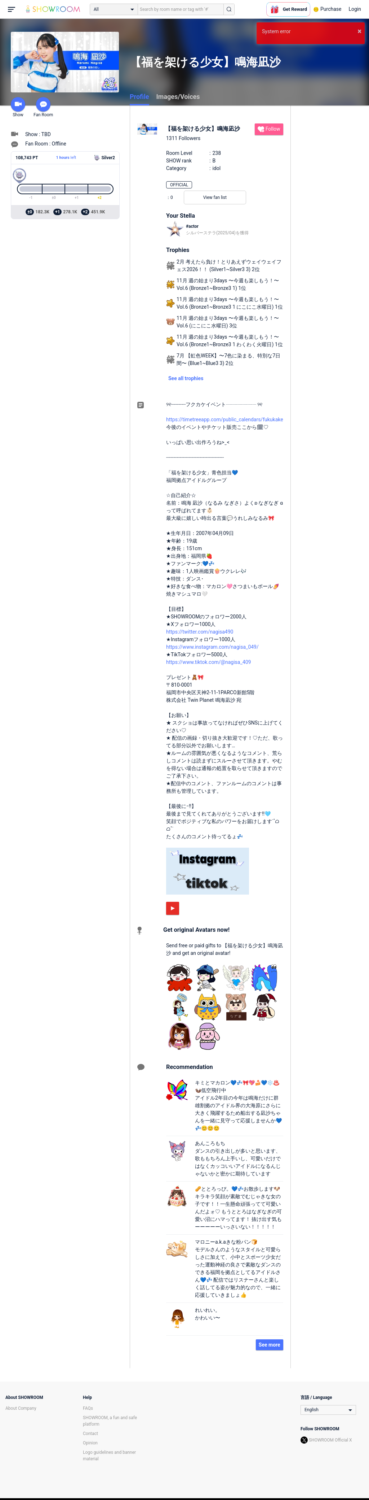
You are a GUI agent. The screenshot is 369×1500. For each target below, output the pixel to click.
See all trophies (185, 378)
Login (354, 9)
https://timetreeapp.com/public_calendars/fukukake (224, 419)
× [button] (359, 31)
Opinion (90, 1442)
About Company (20, 1408)
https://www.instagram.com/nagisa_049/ (212, 647)
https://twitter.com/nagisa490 (199, 632)
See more (269, 1345)
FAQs (88, 1408)
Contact (90, 1433)
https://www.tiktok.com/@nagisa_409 (208, 662)
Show (18, 107)
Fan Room (43, 107)
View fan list (215, 197)
